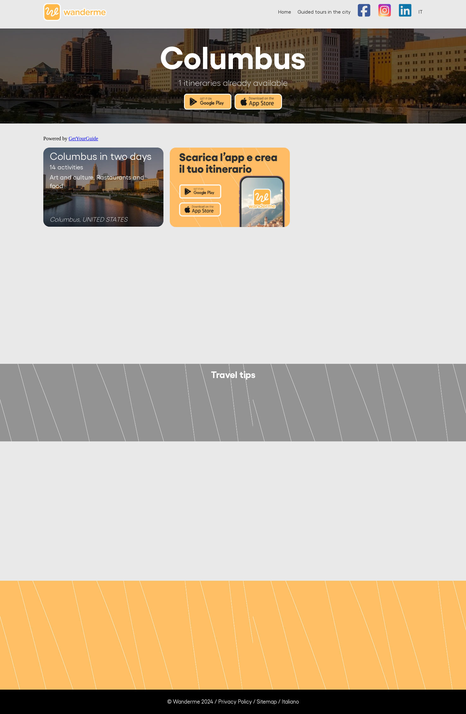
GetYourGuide (83, 138)
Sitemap (267, 702)
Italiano (290, 702)
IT (421, 12)
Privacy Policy (235, 702)
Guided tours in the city (324, 12)
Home (284, 12)
